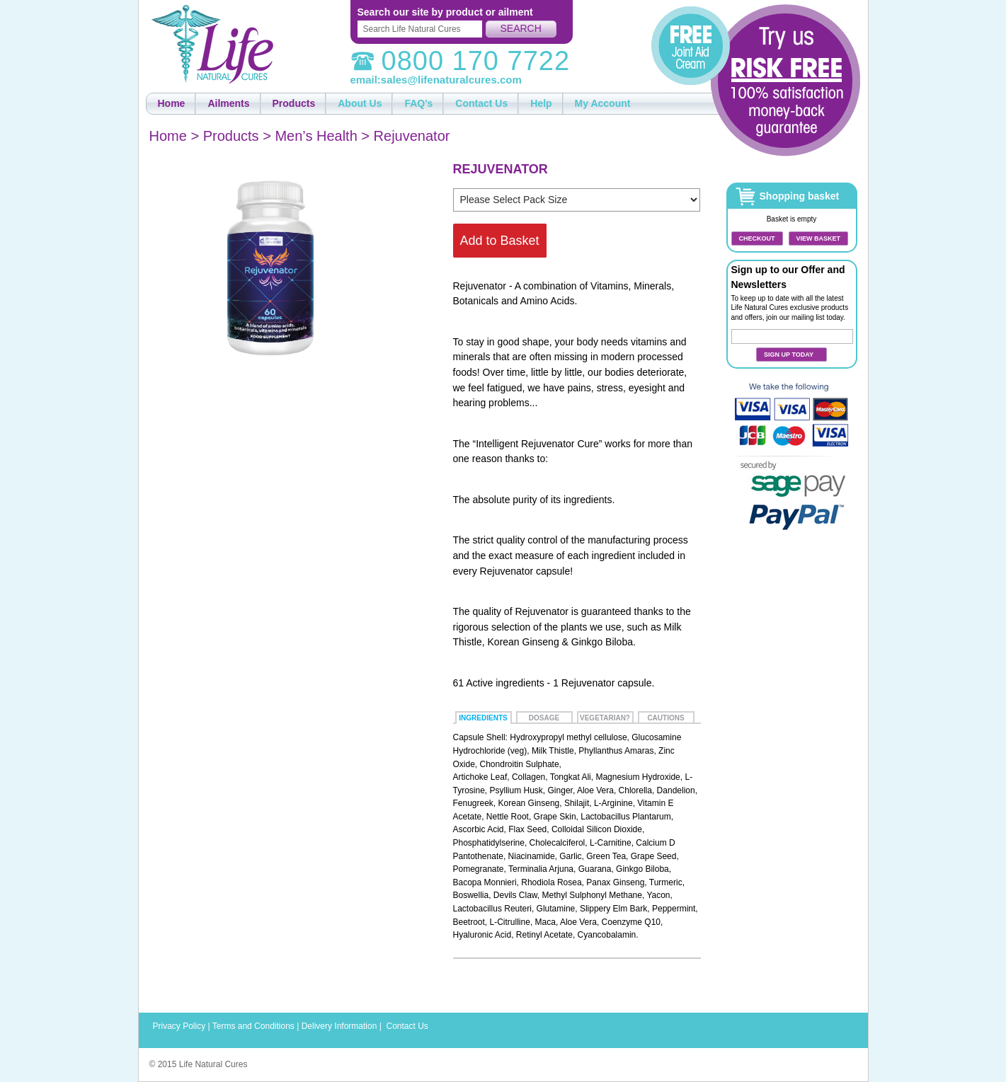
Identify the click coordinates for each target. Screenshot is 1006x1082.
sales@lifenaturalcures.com (451, 80)
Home (168, 136)
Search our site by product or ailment (445, 12)
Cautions (665, 718)
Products (231, 136)
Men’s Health (316, 136)
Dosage (544, 718)
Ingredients (483, 718)
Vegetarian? (605, 718)
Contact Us (407, 1026)
